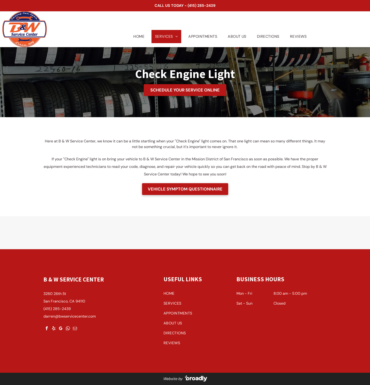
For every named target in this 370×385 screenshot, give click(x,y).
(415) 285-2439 (201, 5)
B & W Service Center (73, 279)
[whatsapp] (68, 329)
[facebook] (46, 329)
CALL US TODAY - (171, 5)
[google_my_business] (61, 329)
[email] (75, 329)
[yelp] (53, 329)
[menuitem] (137, 36)
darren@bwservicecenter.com (69, 316)
